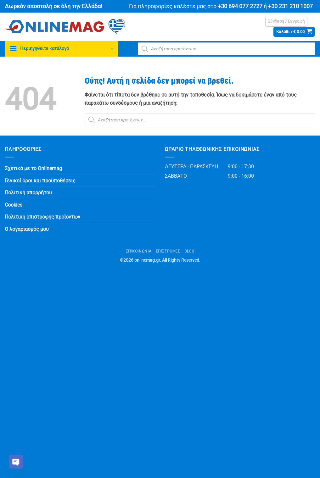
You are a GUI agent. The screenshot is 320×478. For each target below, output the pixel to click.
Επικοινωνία (138, 251)
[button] (286, 22)
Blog (189, 251)
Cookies (13, 205)
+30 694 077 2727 (240, 6)
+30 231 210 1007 (290, 6)
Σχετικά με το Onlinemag (33, 168)
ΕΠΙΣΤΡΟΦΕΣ (168, 251)
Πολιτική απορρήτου (28, 193)
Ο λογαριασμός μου (27, 229)
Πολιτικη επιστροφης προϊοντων (42, 217)
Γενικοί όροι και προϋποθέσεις (40, 181)
